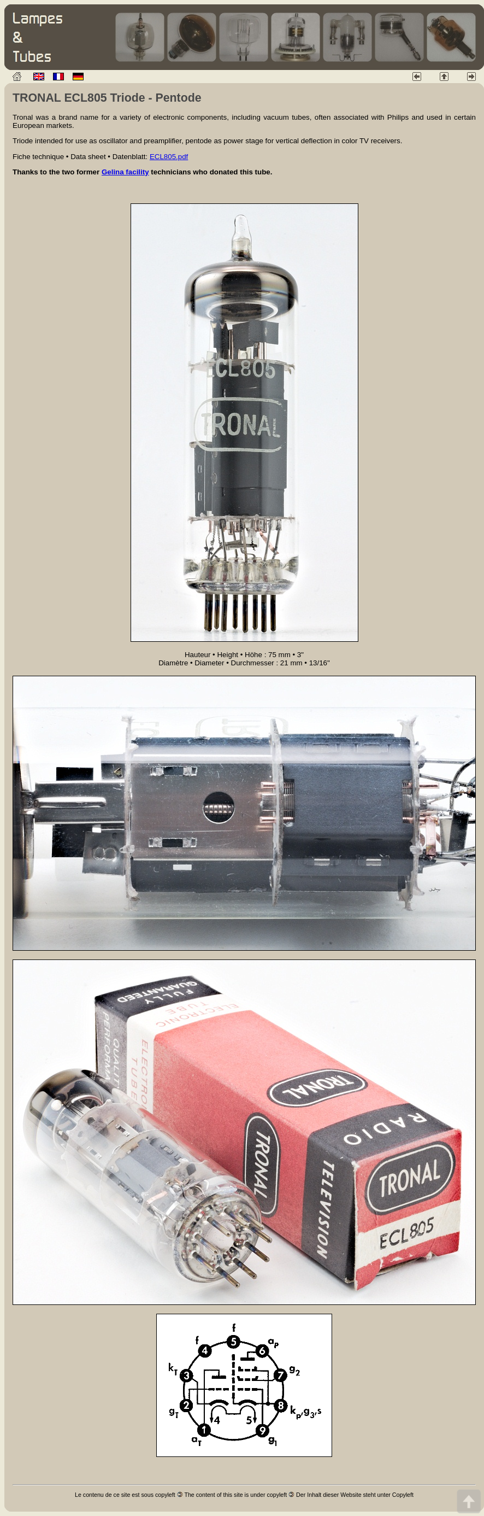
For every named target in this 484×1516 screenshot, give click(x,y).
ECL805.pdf (169, 157)
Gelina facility (125, 172)
